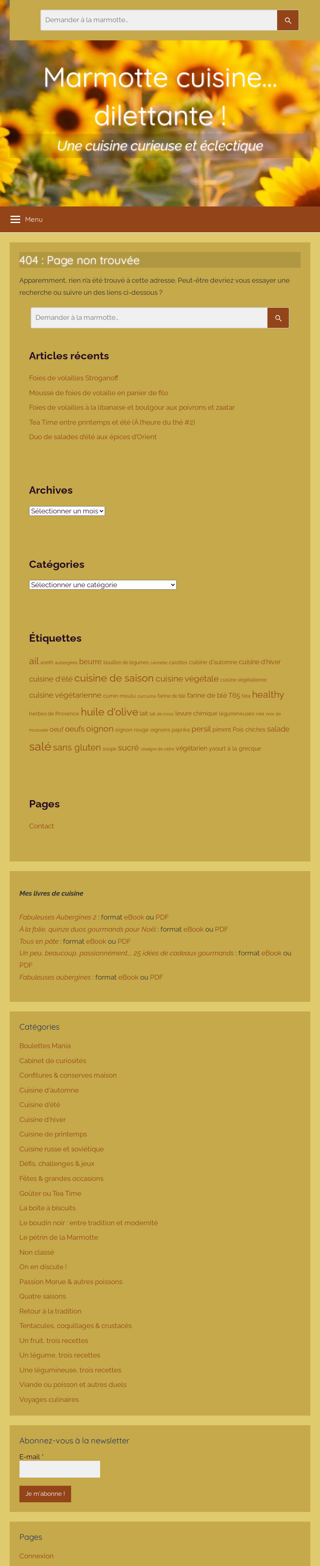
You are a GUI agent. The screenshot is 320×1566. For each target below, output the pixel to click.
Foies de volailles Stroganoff (74, 378)
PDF (162, 917)
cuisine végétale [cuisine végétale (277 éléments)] (187, 679)
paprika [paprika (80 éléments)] (181, 730)
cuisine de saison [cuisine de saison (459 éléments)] (114, 678)
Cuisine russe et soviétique (61, 1149)
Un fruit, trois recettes (53, 1341)
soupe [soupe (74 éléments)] (109, 749)
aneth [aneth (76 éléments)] (46, 662)
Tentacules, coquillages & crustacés (75, 1326)
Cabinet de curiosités (52, 1061)
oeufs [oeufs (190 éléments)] (74, 729)
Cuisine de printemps (53, 1134)
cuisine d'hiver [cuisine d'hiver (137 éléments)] (260, 662)
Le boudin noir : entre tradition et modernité (88, 1223)
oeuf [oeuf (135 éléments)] (56, 729)
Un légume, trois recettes (59, 1355)
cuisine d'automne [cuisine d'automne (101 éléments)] (213, 662)
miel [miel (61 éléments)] (260, 713)
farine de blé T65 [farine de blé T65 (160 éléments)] (213, 695)
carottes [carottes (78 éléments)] (178, 662)
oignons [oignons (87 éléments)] (160, 730)
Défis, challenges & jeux (57, 1163)
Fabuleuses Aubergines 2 (58, 917)
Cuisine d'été (39, 1105)
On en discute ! (43, 1267)
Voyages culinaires (49, 1399)
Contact (41, 826)
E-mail (31, 1457)
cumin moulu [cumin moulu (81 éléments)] (119, 696)
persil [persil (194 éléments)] (201, 728)
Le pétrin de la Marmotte (58, 1237)
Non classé (36, 1252)
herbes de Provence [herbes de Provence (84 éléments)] (54, 714)
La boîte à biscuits (47, 1208)
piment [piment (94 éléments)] (222, 729)
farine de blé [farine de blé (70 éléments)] (171, 696)
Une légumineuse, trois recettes (70, 1370)
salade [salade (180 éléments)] (278, 729)
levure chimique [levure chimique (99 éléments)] (196, 713)
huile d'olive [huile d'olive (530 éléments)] (109, 712)
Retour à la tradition (50, 1311)
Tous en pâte (39, 941)
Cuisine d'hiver (42, 1120)
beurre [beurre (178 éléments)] (90, 661)
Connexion (36, 1556)
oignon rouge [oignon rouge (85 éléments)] (132, 730)
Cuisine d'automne (49, 1090)
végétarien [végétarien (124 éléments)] (191, 748)
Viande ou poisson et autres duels (72, 1384)
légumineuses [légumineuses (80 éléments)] (236, 714)
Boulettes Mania (45, 1046)
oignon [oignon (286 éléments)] (100, 729)
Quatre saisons (42, 1296)
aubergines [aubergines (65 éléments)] (66, 662)
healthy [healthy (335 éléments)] (268, 694)
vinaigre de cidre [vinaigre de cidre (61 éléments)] (157, 749)
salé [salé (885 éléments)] (40, 746)
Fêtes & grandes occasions (61, 1178)
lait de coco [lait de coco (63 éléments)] (161, 714)
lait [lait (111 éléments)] (144, 713)
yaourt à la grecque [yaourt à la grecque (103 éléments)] (235, 748)
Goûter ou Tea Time (50, 1193)
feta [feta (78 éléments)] (246, 696)
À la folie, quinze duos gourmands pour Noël (87, 929)
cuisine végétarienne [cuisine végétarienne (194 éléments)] (65, 694)
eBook (134, 917)
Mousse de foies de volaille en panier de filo (99, 393)
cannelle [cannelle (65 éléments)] (158, 662)
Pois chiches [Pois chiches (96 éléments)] (249, 729)
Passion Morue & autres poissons (70, 1282)
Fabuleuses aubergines (55, 977)
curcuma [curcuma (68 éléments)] (146, 696)
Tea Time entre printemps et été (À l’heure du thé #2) (113, 422)
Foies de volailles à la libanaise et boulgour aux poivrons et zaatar (132, 407)
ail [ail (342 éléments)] (34, 661)
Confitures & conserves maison (68, 1075)
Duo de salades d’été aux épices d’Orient (93, 437)
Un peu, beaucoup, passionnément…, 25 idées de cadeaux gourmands (126, 953)
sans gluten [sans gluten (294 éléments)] (77, 747)
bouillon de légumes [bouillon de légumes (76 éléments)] (126, 662)
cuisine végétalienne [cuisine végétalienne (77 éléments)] (243, 680)
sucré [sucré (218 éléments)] (128, 748)
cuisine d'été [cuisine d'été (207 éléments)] (51, 678)
